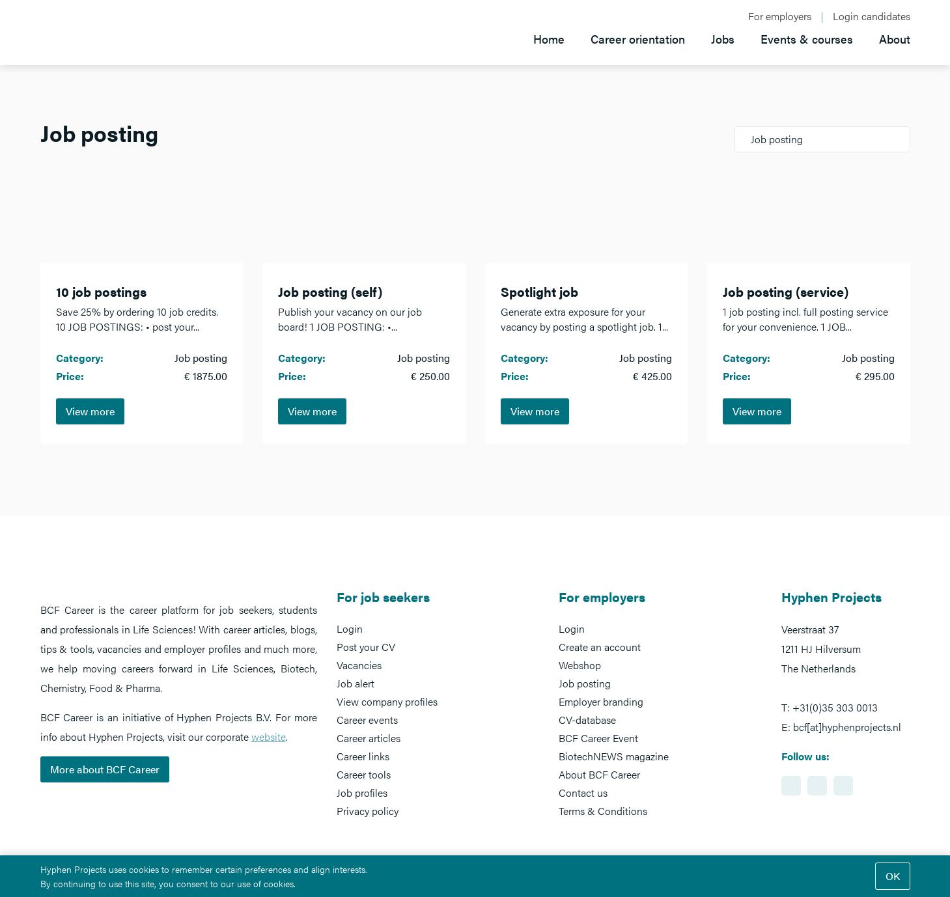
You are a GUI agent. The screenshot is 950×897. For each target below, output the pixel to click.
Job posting (585, 683)
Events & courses (807, 39)
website (268, 736)
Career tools (364, 774)
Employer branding (601, 701)
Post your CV (366, 646)
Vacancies (359, 664)
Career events (367, 719)
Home (549, 39)
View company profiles (387, 701)
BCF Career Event (598, 737)
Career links (363, 756)
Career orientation (638, 39)
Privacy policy (367, 810)
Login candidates (871, 16)
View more (90, 411)
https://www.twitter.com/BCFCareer (843, 785)
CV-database (587, 719)
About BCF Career (599, 774)
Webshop (580, 664)
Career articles (368, 737)
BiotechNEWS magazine (614, 756)
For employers (779, 16)
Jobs (722, 39)
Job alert (355, 683)
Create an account (600, 646)
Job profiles (362, 792)
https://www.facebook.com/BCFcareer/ (817, 785)
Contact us (583, 792)
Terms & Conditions (603, 810)
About (894, 39)
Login (350, 628)
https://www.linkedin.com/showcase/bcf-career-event (791, 785)
